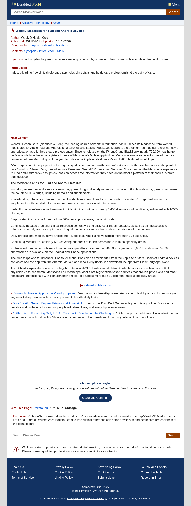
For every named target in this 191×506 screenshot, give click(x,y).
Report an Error (151, 477)
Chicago (71, 408)
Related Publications (55, 45)
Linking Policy (64, 477)
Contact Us (19, 472)
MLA (60, 408)
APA (52, 408)
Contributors (106, 472)
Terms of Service (23, 477)
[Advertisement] (95, 105)
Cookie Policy (64, 472)
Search (173, 12)
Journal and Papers (154, 467)
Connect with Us (151, 472)
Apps (35, 45)
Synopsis (30, 51)
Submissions (106, 477)
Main (60, 51)
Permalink (41, 408)
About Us (18, 467)
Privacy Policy (64, 467)
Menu (173, 4)
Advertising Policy (109, 467)
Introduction (47, 51)
